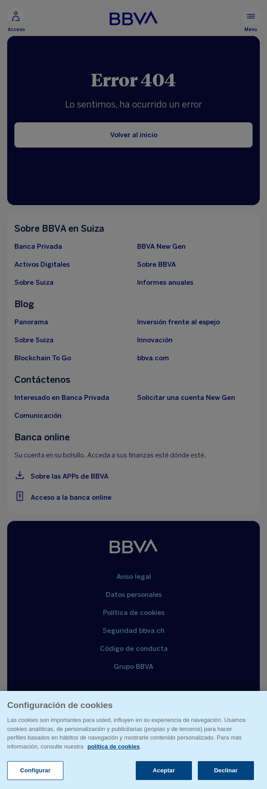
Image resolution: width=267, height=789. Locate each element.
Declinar (225, 770)
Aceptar (164, 770)
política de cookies (113, 746)
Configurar (35, 770)
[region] (133, 740)
